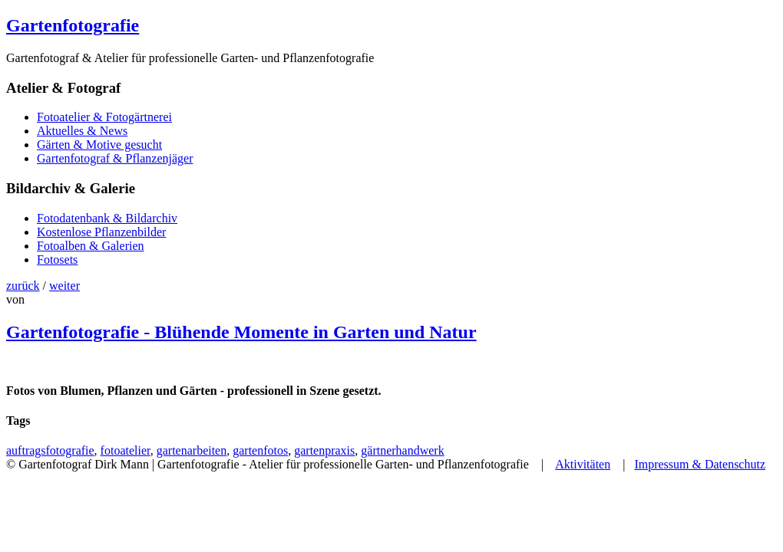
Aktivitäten (582, 464)
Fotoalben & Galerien (90, 245)
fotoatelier (125, 450)
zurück (23, 285)
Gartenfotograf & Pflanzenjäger (115, 158)
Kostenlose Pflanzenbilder (101, 231)
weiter (64, 285)
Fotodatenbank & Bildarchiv (107, 218)
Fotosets (57, 259)
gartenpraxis (324, 450)
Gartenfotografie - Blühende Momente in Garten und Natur (241, 332)
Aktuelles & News (82, 130)
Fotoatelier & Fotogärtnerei (104, 116)
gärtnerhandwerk (402, 450)
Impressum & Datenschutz (699, 464)
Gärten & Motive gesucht (99, 144)
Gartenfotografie (72, 25)
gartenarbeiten (192, 450)
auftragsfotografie (50, 450)
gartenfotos (260, 450)
